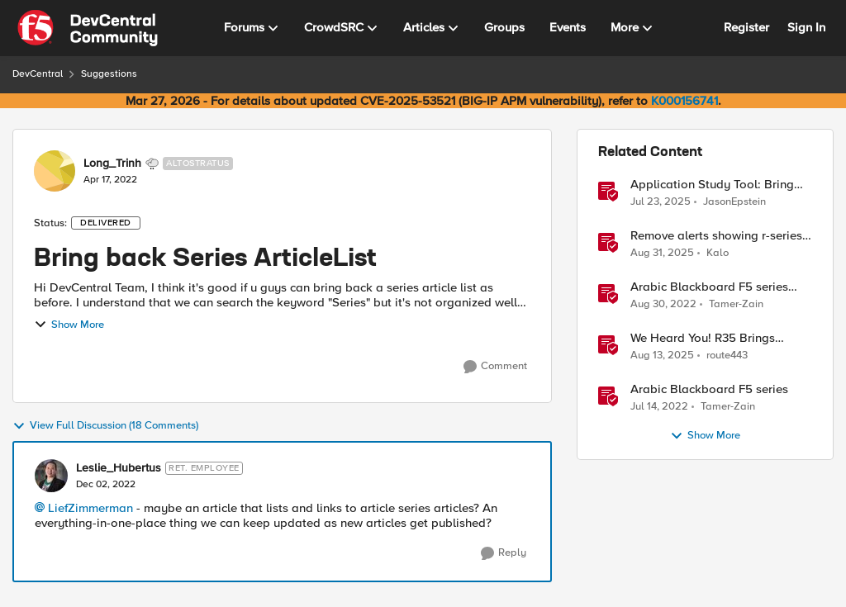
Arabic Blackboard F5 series (709, 389)
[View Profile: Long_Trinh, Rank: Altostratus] (54, 171)
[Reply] (504, 553)
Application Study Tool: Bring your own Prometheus (712, 185)
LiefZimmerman (90, 507)
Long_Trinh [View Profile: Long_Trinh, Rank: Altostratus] (112, 163)
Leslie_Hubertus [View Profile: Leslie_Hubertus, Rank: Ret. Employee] (118, 468)
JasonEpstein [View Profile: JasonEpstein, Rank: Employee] (734, 201)
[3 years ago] (663, 304)
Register (746, 27)
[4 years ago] (659, 407)
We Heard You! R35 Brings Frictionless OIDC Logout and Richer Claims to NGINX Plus (712, 338)
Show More (69, 324)
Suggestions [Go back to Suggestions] (109, 74)
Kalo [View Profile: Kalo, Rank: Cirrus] (717, 253)
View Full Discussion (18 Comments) (105, 426)
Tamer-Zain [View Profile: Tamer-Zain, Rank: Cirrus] (736, 304)
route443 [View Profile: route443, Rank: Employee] (727, 355)
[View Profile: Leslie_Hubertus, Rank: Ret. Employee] (51, 475)
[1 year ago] (660, 201)
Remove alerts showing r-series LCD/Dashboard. (716, 236)
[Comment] (495, 366)
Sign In (806, 27)
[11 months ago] (662, 253)
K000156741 (684, 100)
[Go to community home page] (87, 28)
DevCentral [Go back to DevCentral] (37, 74)
